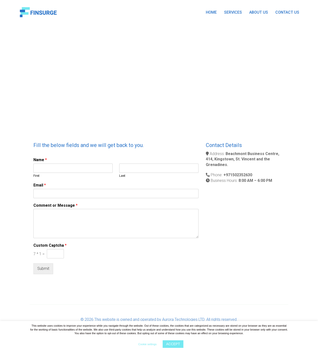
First (36, 175)
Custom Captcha (50, 245)
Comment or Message (55, 205)
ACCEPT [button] (173, 344)
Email (39, 185)
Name (40, 159)
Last (122, 175)
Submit (43, 268)
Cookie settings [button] (147, 344)
